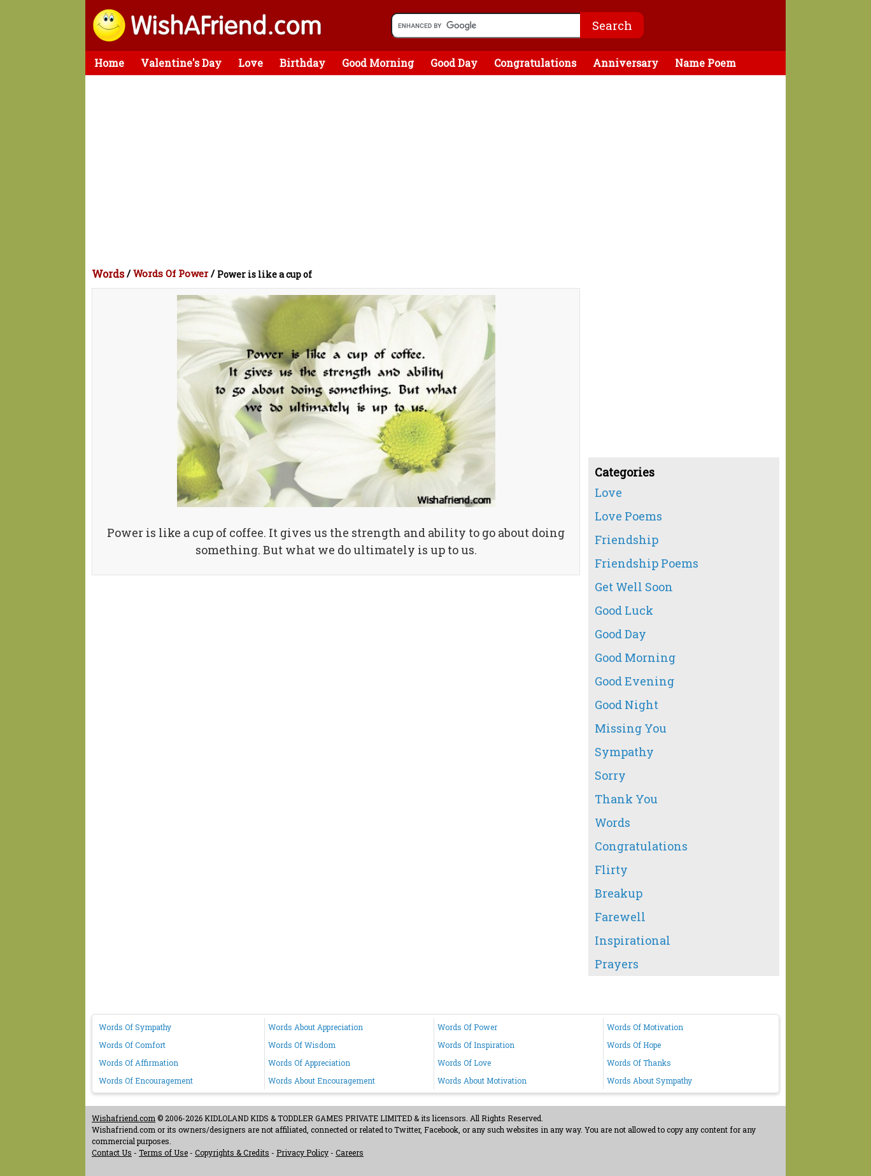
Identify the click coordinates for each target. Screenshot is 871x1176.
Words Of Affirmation (138, 1063)
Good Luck (624, 610)
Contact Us (112, 1152)
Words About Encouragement (321, 1080)
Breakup (618, 893)
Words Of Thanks (639, 1063)
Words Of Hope (634, 1045)
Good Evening (634, 681)
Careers (350, 1152)
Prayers (617, 964)
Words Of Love (464, 1063)
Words (108, 273)
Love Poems (628, 516)
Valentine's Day (181, 62)
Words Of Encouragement (146, 1080)
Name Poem (705, 62)
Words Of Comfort (132, 1045)
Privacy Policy (302, 1152)
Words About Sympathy (649, 1080)
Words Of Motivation (645, 1027)
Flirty (611, 869)
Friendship (626, 539)
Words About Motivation (482, 1080)
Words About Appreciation (315, 1027)
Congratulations (535, 62)
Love (250, 62)
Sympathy (624, 751)
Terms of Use (163, 1152)
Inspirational (632, 940)
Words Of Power (170, 273)
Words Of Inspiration (475, 1045)
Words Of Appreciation (309, 1063)
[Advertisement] (439, 171)
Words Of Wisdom (302, 1045)
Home (109, 62)
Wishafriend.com (123, 1118)
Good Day (454, 62)
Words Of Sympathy (135, 1027)
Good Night (626, 704)
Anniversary (625, 62)
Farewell (620, 916)
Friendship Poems (646, 563)
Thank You (626, 799)
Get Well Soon (634, 586)
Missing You (631, 728)
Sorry (610, 775)
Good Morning (378, 62)
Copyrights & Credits (232, 1152)
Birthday (302, 62)
